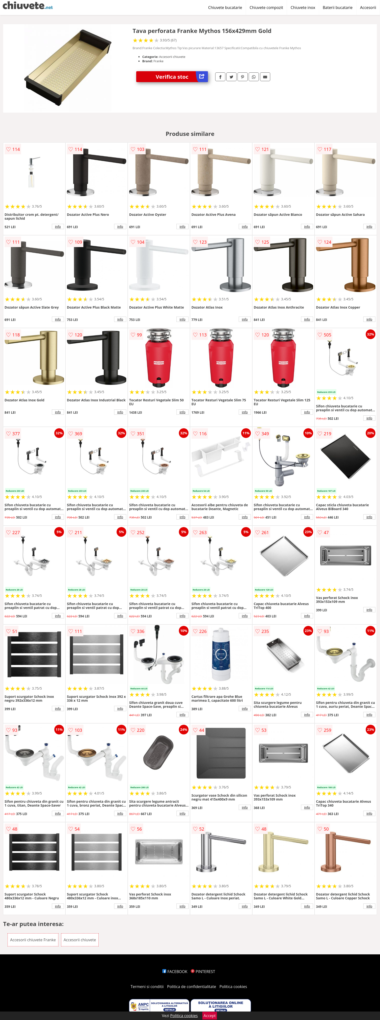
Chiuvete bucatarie (225, 7)
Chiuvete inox (303, 7)
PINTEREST (203, 971)
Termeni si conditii (147, 986)
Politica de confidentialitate (191, 986)
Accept (210, 1015)
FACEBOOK (174, 971)
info (58, 226)
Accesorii (368, 7)
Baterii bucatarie (338, 7)
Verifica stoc (182, 76)
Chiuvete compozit (266, 7)
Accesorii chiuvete (80, 939)
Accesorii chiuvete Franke (33, 939)
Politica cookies (233, 986)
